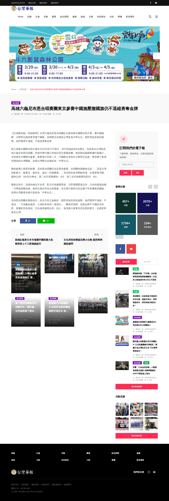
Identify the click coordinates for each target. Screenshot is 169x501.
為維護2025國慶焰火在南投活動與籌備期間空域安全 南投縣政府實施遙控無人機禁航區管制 (59, 311)
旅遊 (83, 17)
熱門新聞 (147, 262)
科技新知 (101, 17)
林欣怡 (138, 378)
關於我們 (43, 3)
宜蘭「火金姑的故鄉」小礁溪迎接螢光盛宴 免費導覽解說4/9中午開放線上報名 (145, 370)
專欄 (120, 17)
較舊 (99, 235)
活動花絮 (23, 89)
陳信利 (88, 301)
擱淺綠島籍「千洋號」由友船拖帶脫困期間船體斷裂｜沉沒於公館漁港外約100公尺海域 (145, 276)
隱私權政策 (56, 484)
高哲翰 (21, 281)
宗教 (46, 17)
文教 (91, 17)
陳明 (53, 261)
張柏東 (21, 314)
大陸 (111, 17)
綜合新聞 (64, 17)
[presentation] (12, 56)
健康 (74, 17)
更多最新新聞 (137, 387)
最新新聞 (126, 262)
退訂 (138, 173)
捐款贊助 (25, 484)
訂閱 (125, 173)
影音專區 (130, 17)
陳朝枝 (54, 314)
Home (20, 17)
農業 (54, 17)
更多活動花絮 (137, 436)
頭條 (29, 17)
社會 (38, 17)
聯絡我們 (54, 3)
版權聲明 (67, 484)
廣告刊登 (32, 3)
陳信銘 (17, 114)
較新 (19, 235)
